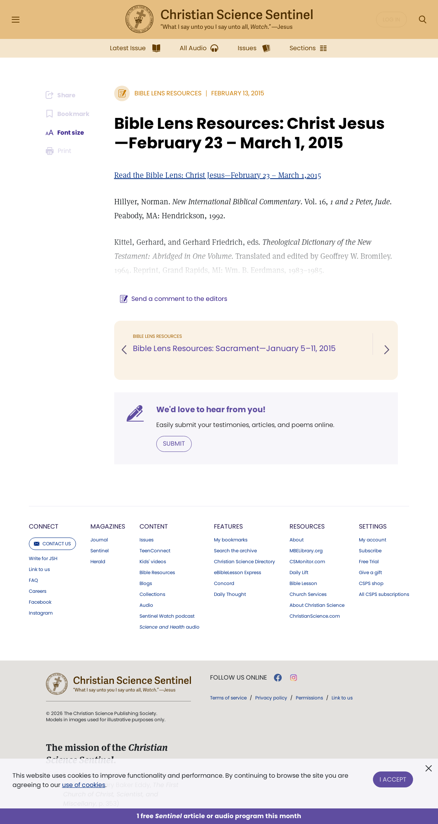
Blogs (146, 583)
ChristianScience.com (315, 616)
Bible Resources (157, 572)
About (297, 540)
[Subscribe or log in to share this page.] (62, 95)
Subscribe (370, 550)
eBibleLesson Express (237, 572)
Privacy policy (271, 697)
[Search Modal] (422, 19)
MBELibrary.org (306, 550)
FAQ (33, 580)
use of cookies (83, 784)
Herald (97, 561)
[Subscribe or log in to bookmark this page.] (69, 113)
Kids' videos (153, 561)
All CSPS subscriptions (384, 594)
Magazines (107, 526)
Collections (152, 594)
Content (154, 526)
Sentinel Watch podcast (167, 616)
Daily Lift (299, 572)
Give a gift (370, 572)
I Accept (393, 778)
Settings (373, 526)
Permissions (309, 697)
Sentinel (99, 550)
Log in (391, 19)
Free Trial (369, 561)
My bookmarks (230, 540)
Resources (307, 526)
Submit (173, 443)
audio (170, 627)
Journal (99, 540)
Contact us (52, 543)
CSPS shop (371, 583)
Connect (43, 526)
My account (372, 540)
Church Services (308, 594)
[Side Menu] (15, 19)
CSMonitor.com (307, 561)
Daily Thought (230, 594)
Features (228, 526)
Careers (37, 591)
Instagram (41, 613)
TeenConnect (155, 550)
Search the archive (235, 550)
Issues (147, 540)
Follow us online (238, 678)
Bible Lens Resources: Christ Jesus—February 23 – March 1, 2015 (249, 133)
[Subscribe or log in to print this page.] (60, 151)
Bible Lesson (303, 583)
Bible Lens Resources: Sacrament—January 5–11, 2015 (234, 348)
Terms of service (228, 697)
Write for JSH (43, 558)
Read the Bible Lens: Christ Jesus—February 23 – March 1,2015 (217, 175)
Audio (146, 605)
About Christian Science (317, 605)
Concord (224, 583)
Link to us (39, 569)
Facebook (40, 602)
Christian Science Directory (244, 561)
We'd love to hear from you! (210, 409)
